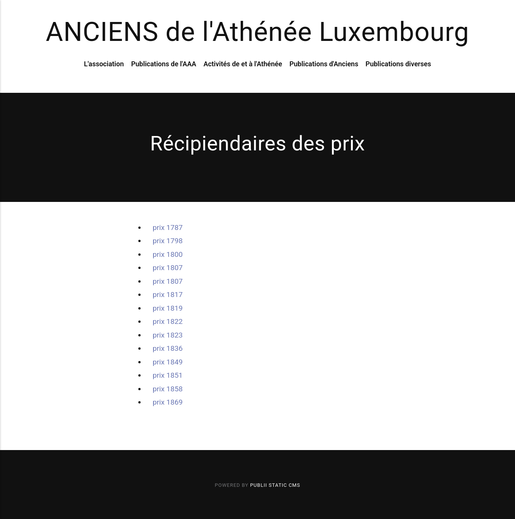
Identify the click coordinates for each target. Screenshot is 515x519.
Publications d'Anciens (324, 64)
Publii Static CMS (275, 485)
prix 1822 (168, 321)
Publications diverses (398, 64)
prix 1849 (168, 362)
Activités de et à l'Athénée (242, 64)
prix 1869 (168, 402)
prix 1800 (168, 254)
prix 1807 (168, 267)
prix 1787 (168, 227)
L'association (104, 64)
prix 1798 (168, 240)
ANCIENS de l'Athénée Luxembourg (257, 31)
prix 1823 (168, 335)
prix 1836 (168, 348)
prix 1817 (168, 294)
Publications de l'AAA (163, 64)
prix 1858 (168, 389)
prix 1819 (168, 308)
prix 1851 (168, 375)
